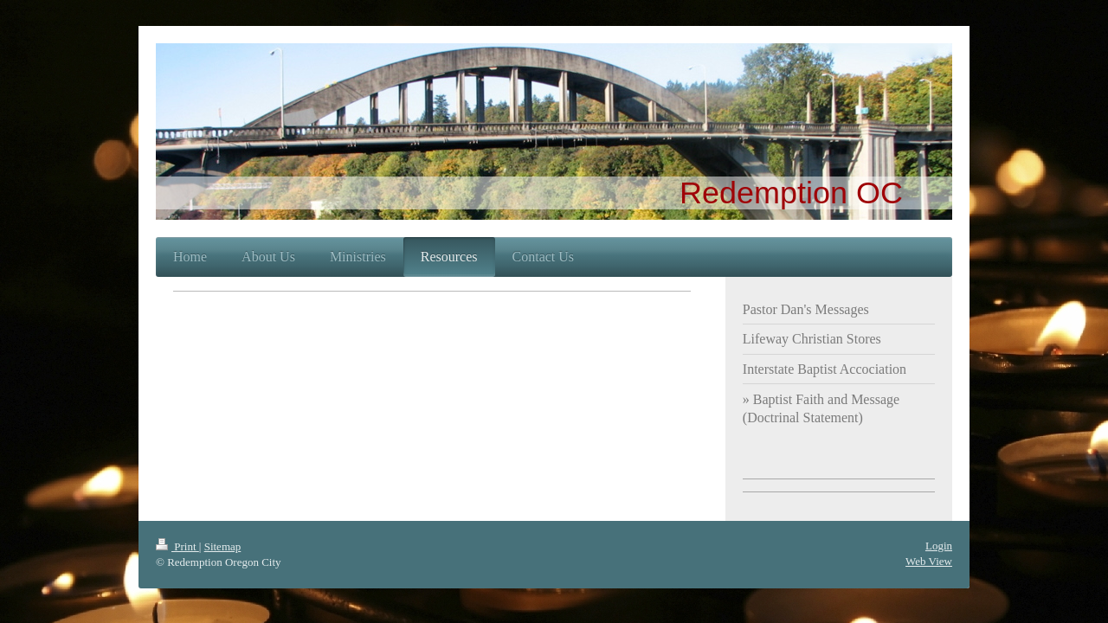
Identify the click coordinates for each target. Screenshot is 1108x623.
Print (177, 546)
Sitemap (223, 546)
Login (938, 545)
